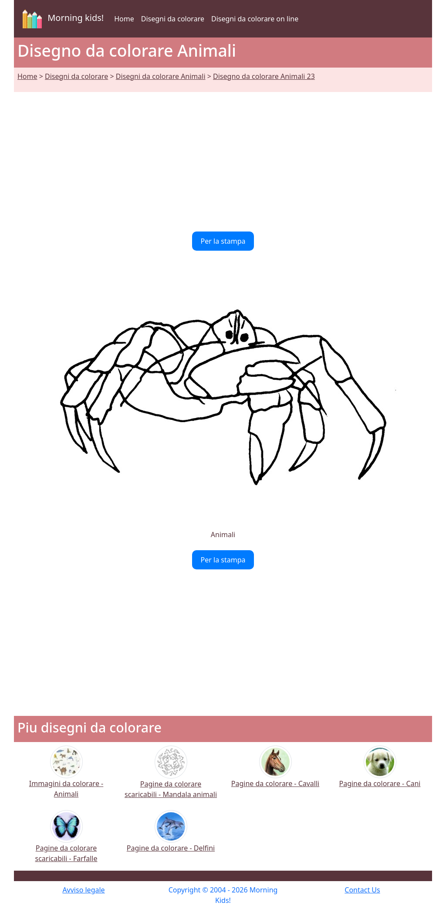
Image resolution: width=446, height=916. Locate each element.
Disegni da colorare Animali (161, 76)
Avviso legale (83, 890)
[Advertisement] (223, 156)
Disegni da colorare (172, 19)
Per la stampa (223, 241)
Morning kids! (61, 19)
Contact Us (362, 890)
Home (124, 19)
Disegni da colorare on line (254, 19)
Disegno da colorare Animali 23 (264, 76)
